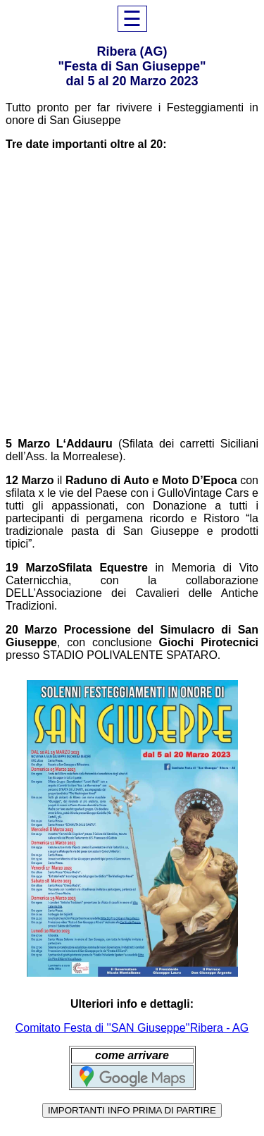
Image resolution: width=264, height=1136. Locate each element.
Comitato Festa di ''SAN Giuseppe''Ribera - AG (132, 1028)
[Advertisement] (132, 294)
